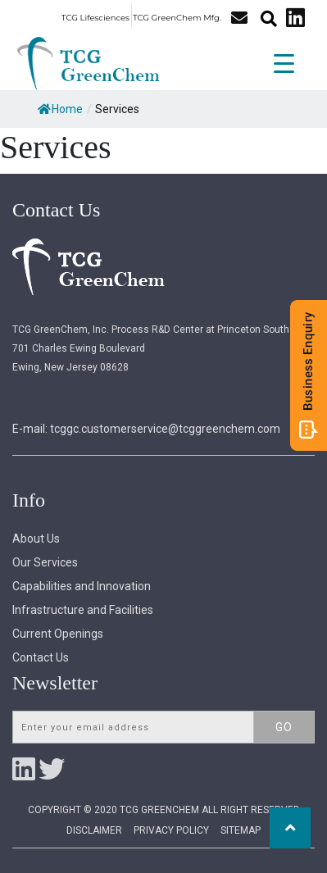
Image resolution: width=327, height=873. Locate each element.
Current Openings (57, 633)
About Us (36, 538)
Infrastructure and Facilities (82, 609)
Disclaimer (94, 830)
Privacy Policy (171, 830)
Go (284, 727)
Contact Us (40, 657)
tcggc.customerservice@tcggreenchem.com (165, 428)
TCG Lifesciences (95, 17)
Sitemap (240, 830)
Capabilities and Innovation (81, 586)
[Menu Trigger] (283, 61)
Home (60, 109)
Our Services (45, 562)
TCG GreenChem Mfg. (177, 17)
